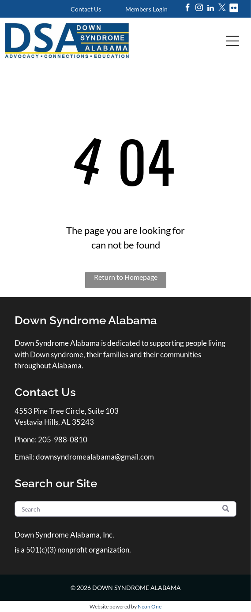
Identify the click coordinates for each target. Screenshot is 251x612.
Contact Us (86, 9)
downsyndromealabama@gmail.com (95, 456)
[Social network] (233, 8)
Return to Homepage (125, 277)
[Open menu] (232, 41)
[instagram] (199, 8)
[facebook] (187, 8)
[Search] (126, 509)
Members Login (146, 9)
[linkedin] (210, 8)
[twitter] (222, 8)
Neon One (149, 606)
